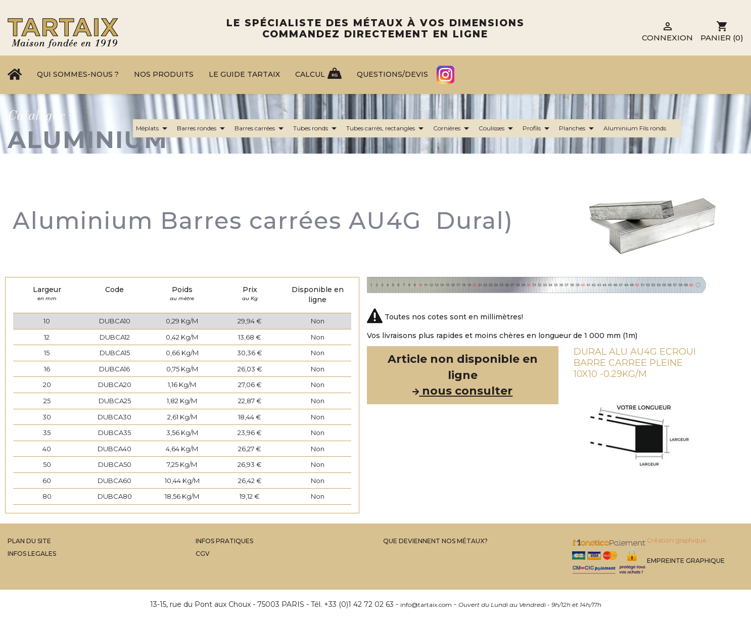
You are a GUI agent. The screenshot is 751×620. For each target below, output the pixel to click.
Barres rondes (202, 128)
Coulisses (498, 128)
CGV (203, 553)
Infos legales (32, 553)
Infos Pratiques (224, 541)
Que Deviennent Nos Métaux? (435, 541)
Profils (538, 128)
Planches (578, 128)
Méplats (153, 128)
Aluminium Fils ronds (640, 128)
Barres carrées (260, 128)
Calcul (310, 74)
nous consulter (462, 391)
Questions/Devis (392, 74)
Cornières (453, 128)
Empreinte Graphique (686, 560)
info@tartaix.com (426, 604)
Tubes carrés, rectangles (386, 128)
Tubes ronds (316, 128)
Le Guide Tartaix (244, 74)
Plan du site (29, 541)
